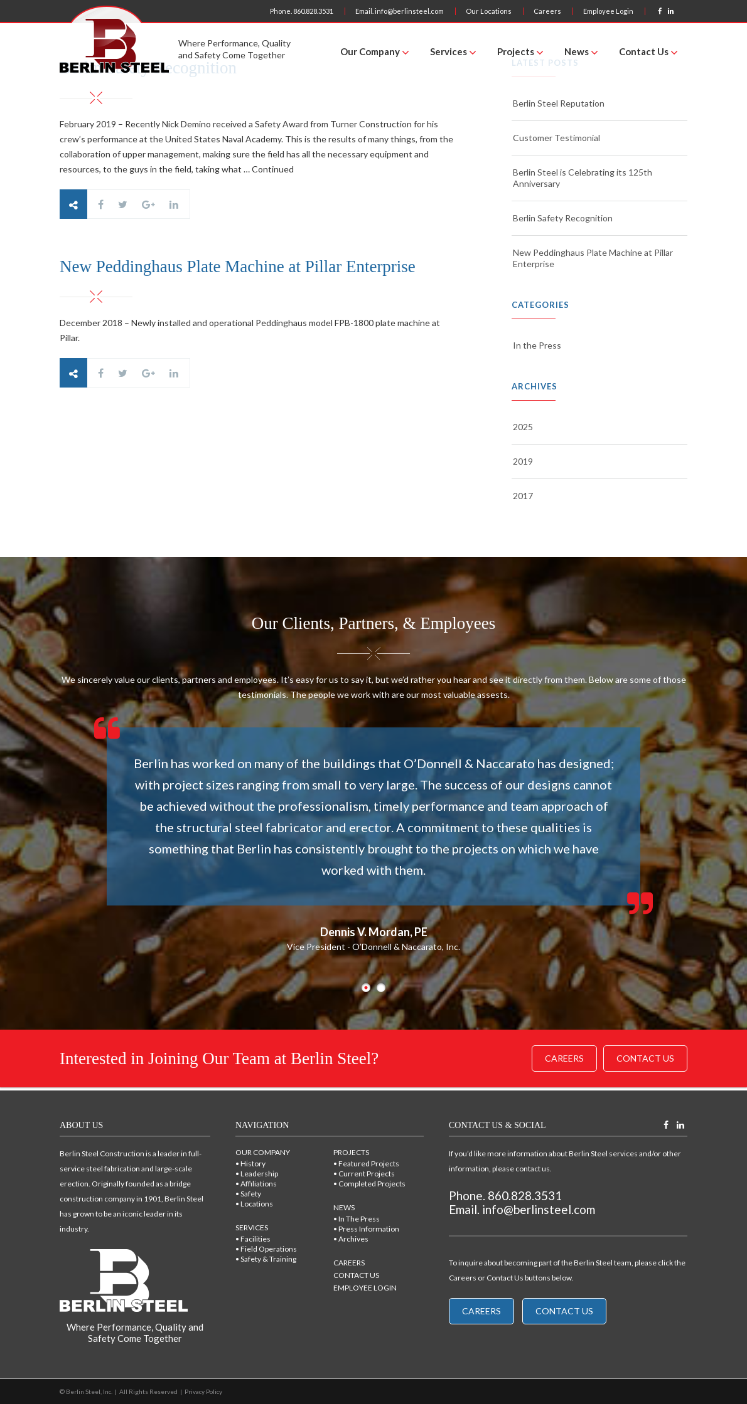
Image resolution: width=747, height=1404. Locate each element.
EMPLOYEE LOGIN (365, 1287)
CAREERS (349, 1262)
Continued (273, 169)
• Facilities (253, 1238)
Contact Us (644, 51)
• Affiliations (256, 1183)
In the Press (537, 345)
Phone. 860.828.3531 (301, 11)
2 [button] (381, 987)
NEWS (344, 1207)
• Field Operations (266, 1249)
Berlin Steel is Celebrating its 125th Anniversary (582, 178)
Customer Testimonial (556, 137)
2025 (523, 426)
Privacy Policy (203, 1391)
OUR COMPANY (262, 1152)
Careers (547, 11)
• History (250, 1163)
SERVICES (251, 1227)
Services (448, 51)
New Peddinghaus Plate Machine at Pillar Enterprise (593, 258)
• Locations (254, 1203)
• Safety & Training (265, 1259)
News (576, 51)
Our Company (370, 51)
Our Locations (489, 11)
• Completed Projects (369, 1183)
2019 (523, 461)
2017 (523, 495)
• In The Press (356, 1218)
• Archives (350, 1238)
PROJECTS (351, 1152)
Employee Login (608, 11)
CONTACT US (356, 1275)
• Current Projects (364, 1173)
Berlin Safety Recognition (563, 218)
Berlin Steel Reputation (559, 103)
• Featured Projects (366, 1163)
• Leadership (256, 1173)
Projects (515, 51)
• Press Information (366, 1228)
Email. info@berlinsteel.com (399, 11)
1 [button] (366, 987)
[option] (373, 834)
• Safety (248, 1193)
